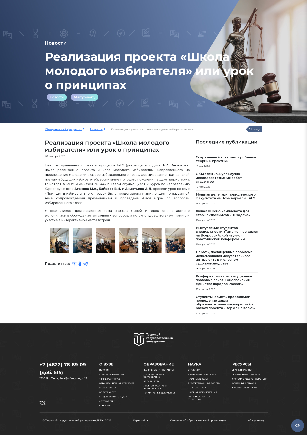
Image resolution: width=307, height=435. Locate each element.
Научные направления (202, 374)
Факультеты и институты (159, 370)
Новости (57, 97)
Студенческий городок (113, 396)
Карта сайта (140, 420)
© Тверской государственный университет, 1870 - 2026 (76, 420)
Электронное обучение (246, 374)
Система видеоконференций (249, 379)
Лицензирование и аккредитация (155, 387)
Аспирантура (152, 381)
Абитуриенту (84, 97)
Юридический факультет (63, 129)
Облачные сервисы (244, 383)
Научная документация (202, 392)
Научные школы (198, 379)
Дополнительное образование (154, 375)
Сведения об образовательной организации (198, 420)
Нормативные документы (159, 393)
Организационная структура (116, 383)
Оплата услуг (107, 392)
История (104, 370)
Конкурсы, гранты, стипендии (199, 398)
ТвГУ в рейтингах (109, 379)
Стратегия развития (111, 374)
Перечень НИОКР (197, 387)
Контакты (105, 405)
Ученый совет (107, 387)
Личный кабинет (242, 370)
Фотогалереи (107, 401)
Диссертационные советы (204, 383)
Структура (194, 370)
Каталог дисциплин (244, 387)
